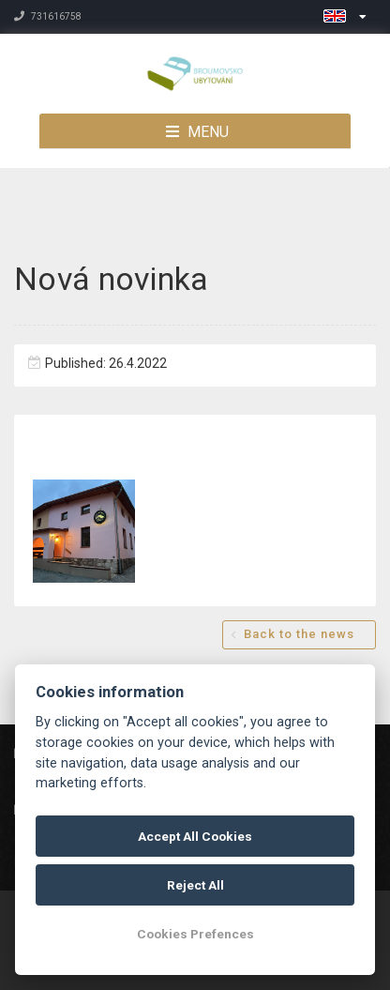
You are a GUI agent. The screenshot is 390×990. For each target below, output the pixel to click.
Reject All (195, 884)
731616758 (48, 16)
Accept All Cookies (195, 836)
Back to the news (299, 634)
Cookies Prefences (195, 933)
